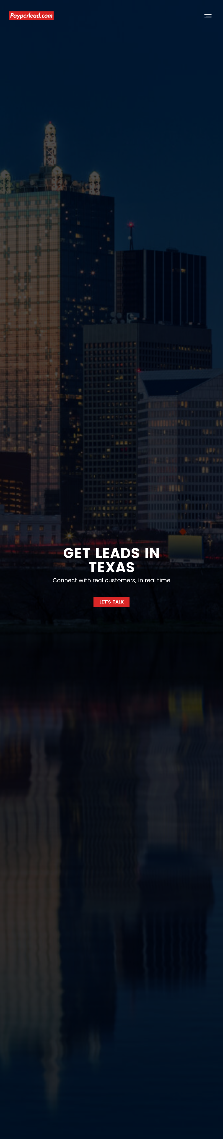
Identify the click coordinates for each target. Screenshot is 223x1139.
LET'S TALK (111, 602)
